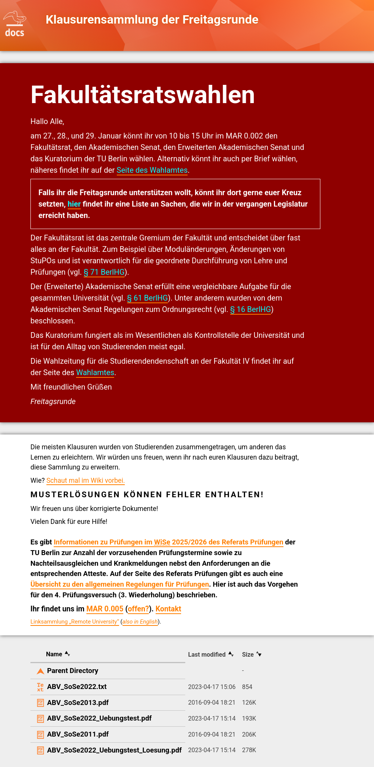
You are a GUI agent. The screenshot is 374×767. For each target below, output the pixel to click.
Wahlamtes (95, 372)
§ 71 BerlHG (104, 272)
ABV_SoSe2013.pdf (78, 703)
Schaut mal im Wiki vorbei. (85, 480)
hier (74, 203)
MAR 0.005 (104, 609)
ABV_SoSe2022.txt (77, 687)
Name (54, 654)
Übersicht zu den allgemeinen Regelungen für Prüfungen (119, 584)
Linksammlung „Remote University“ (74, 621)
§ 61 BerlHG (147, 297)
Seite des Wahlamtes (152, 170)
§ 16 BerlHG (250, 309)
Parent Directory (73, 671)
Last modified (207, 654)
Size (248, 654)
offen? (138, 609)
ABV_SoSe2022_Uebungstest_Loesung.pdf (114, 750)
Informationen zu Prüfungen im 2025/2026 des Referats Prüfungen (168, 542)
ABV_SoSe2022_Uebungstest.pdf (99, 718)
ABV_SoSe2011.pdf (78, 734)
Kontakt (168, 609)
